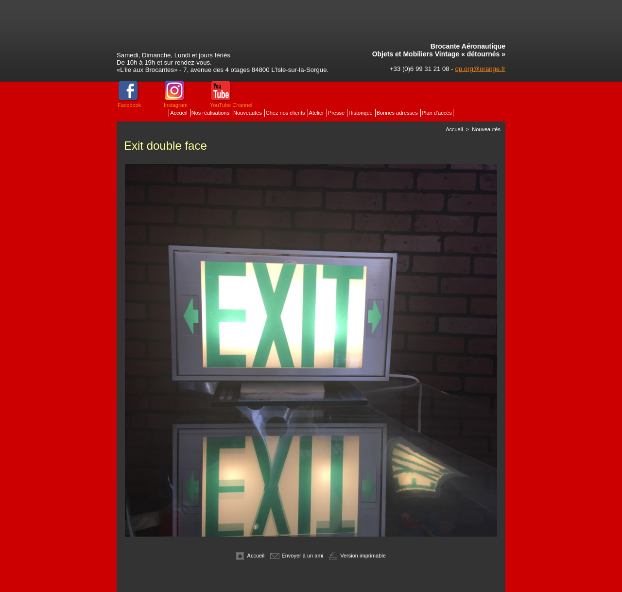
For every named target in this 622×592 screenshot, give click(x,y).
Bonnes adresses (398, 113)
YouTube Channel (231, 105)
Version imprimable (357, 555)
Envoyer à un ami (296, 555)
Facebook (129, 105)
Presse (337, 113)
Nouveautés (248, 113)
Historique (361, 113)
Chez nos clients (286, 113)
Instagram (176, 105)
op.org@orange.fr (480, 68)
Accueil (179, 113)
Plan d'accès (437, 113)
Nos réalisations (211, 113)
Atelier (317, 113)
